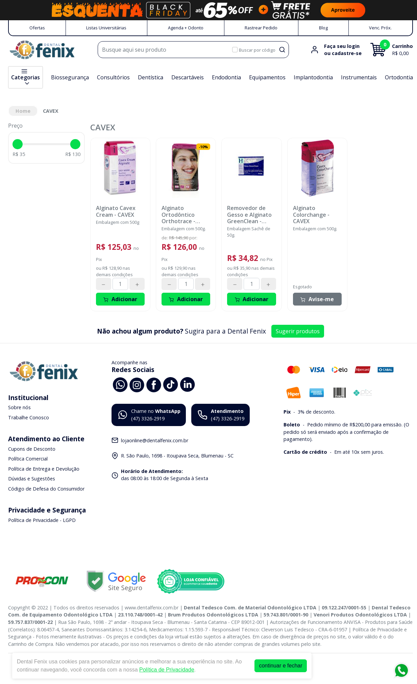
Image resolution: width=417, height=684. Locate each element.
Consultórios (113, 77)
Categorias (25, 77)
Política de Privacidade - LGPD (42, 520)
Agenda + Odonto (185, 28)
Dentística (150, 77)
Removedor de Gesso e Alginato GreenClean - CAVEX (249, 215)
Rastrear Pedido (261, 28)
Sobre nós (19, 407)
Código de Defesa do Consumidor (46, 488)
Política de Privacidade (166, 670)
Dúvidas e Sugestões (31, 479)
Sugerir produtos (298, 331)
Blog (323, 28)
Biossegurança (70, 77)
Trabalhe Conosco (28, 417)
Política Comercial (28, 458)
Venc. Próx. (380, 28)
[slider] (18, 144)
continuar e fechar (280, 665)
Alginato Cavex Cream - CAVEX (116, 211)
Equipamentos (267, 77)
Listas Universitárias (106, 28)
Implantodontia (313, 77)
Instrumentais (359, 77)
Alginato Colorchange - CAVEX (311, 215)
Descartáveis (187, 77)
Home (23, 111)
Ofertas (37, 28)
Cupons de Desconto (31, 449)
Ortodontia (399, 77)
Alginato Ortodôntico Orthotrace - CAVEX (178, 215)
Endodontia (226, 77)
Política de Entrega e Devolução (43, 469)
